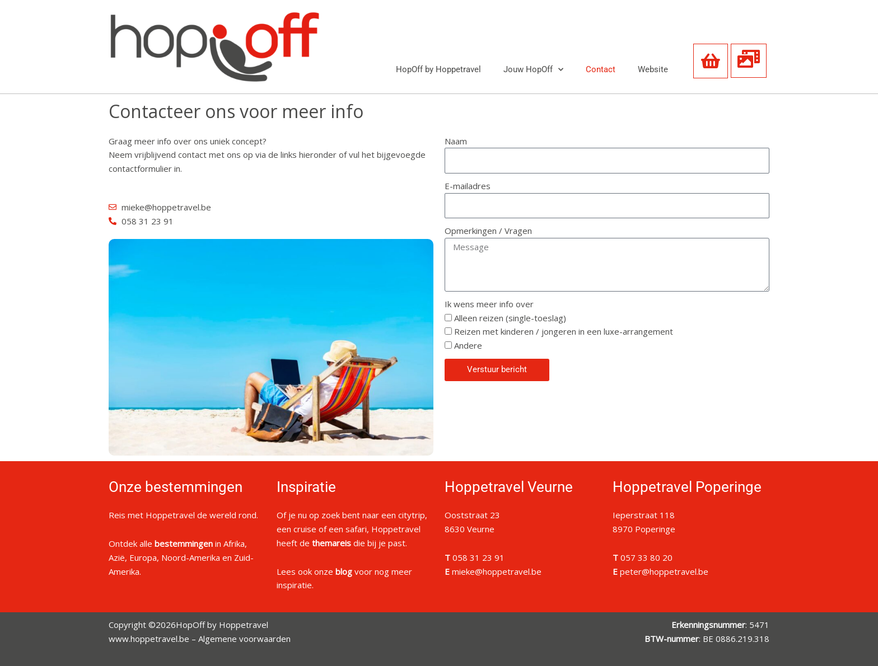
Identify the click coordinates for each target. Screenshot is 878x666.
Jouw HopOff (533, 69)
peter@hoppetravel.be (664, 571)
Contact (600, 69)
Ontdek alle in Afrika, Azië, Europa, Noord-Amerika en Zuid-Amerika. (181, 557)
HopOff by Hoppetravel (438, 69)
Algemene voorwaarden (244, 638)
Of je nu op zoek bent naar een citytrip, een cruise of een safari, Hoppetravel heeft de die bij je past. (352, 528)
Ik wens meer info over (489, 303)
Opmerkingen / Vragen (488, 230)
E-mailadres (468, 185)
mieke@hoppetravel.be (496, 571)
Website (653, 69)
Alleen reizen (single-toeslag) (510, 317)
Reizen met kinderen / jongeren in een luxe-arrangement (563, 331)
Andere (468, 345)
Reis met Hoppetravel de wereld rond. (183, 514)
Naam (456, 141)
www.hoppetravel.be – (153, 638)
